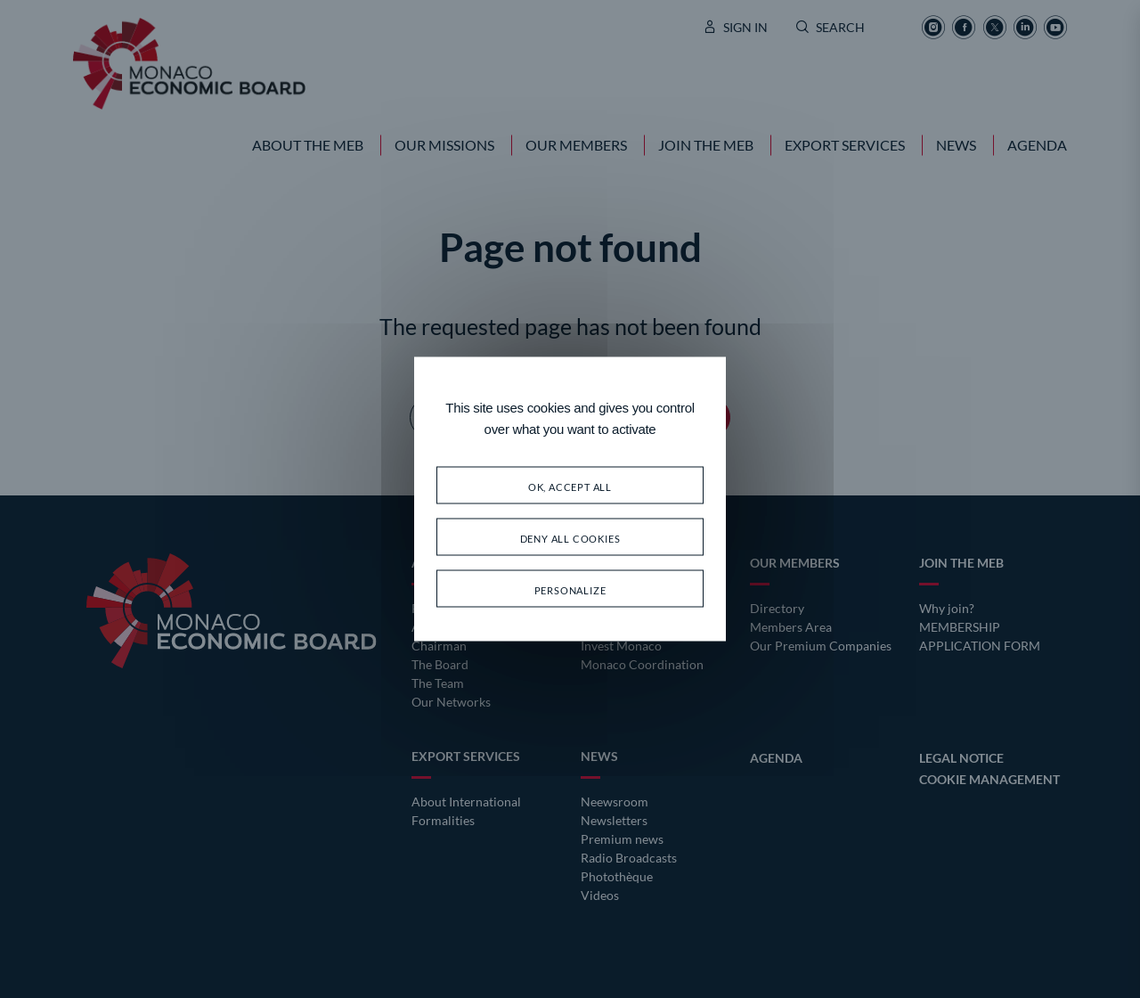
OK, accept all (570, 485)
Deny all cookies (570, 536)
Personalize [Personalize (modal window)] (570, 588)
